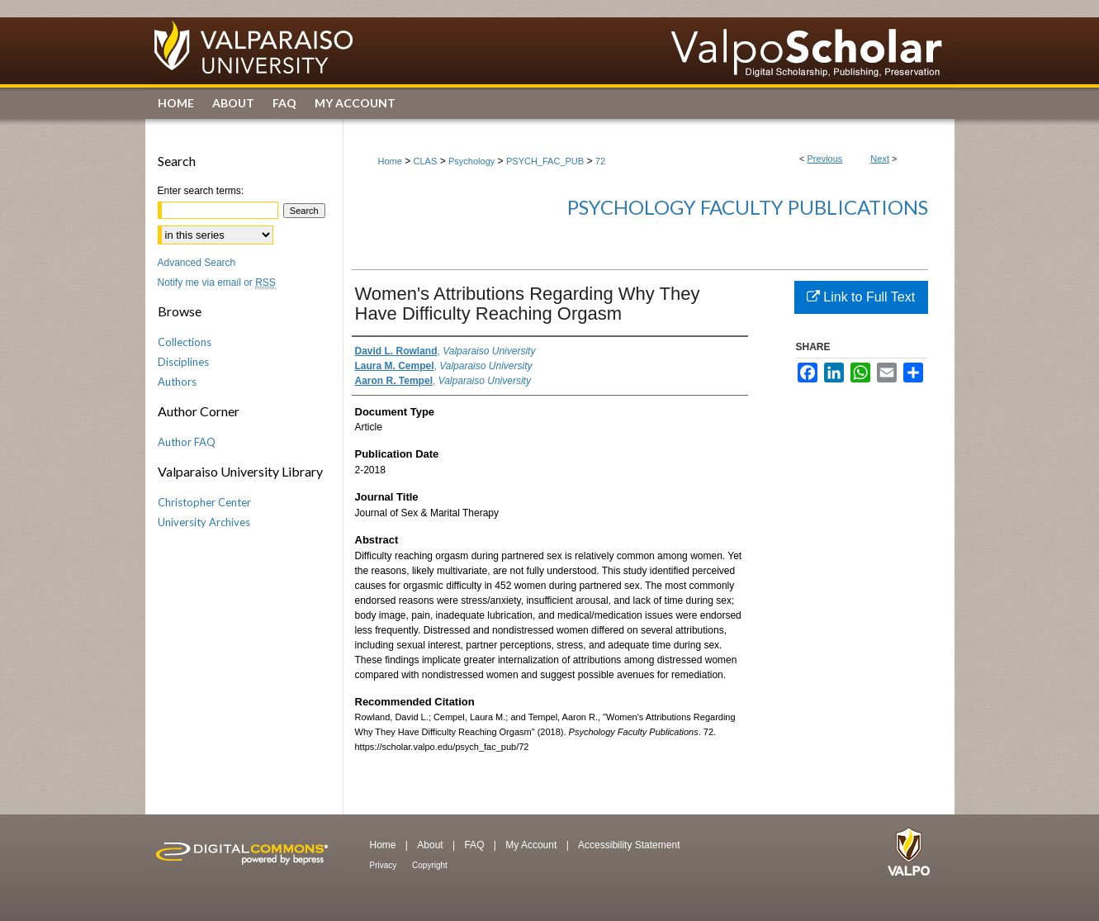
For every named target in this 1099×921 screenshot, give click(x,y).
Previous (825, 159)
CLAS (426, 161)
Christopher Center (204, 502)
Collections (184, 342)
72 (600, 161)
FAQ (475, 845)
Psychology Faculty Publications (747, 207)
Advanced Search (197, 262)
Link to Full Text (861, 297)
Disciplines (183, 361)
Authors (177, 381)
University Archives (204, 522)
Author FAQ (187, 442)
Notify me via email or (217, 282)
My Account (532, 845)
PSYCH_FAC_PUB (545, 161)
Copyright (430, 865)
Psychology (471, 161)
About (431, 845)
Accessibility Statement (629, 845)
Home (390, 161)
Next (879, 159)
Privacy (385, 865)
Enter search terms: (201, 191)
